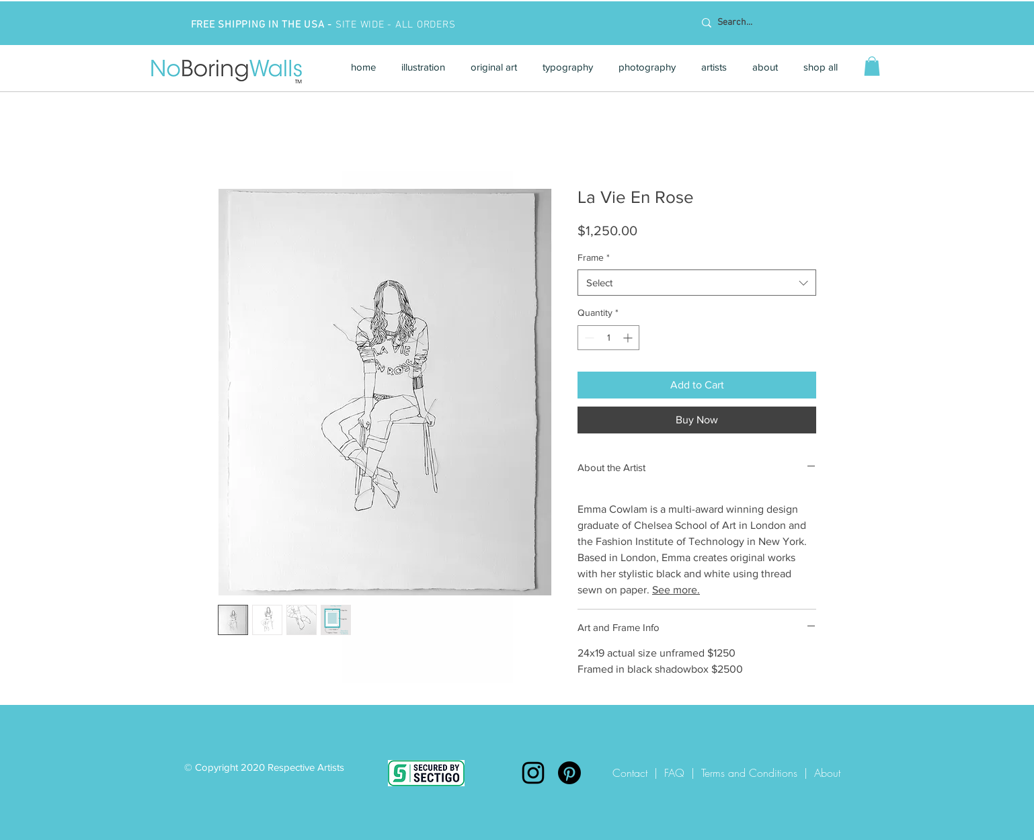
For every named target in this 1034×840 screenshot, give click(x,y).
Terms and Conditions (749, 772)
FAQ (674, 772)
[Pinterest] (569, 772)
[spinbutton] (608, 337)
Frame (594, 257)
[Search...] (780, 22)
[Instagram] (533, 773)
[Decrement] (588, 337)
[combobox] (697, 282)
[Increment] (629, 337)
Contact (633, 772)
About (827, 772)
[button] (423, 67)
